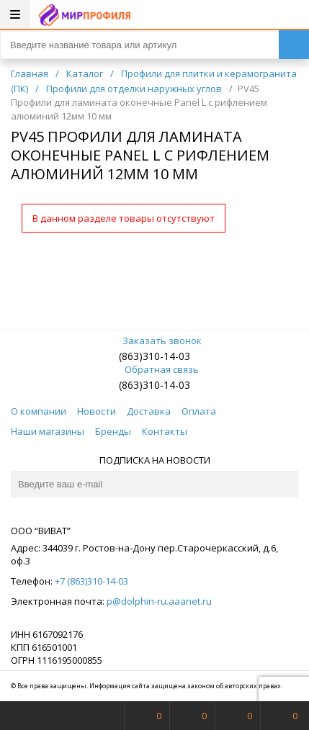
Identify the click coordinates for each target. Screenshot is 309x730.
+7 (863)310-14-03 (91, 580)
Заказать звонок (155, 340)
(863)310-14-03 (154, 356)
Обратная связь (154, 369)
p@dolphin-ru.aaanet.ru (159, 601)
